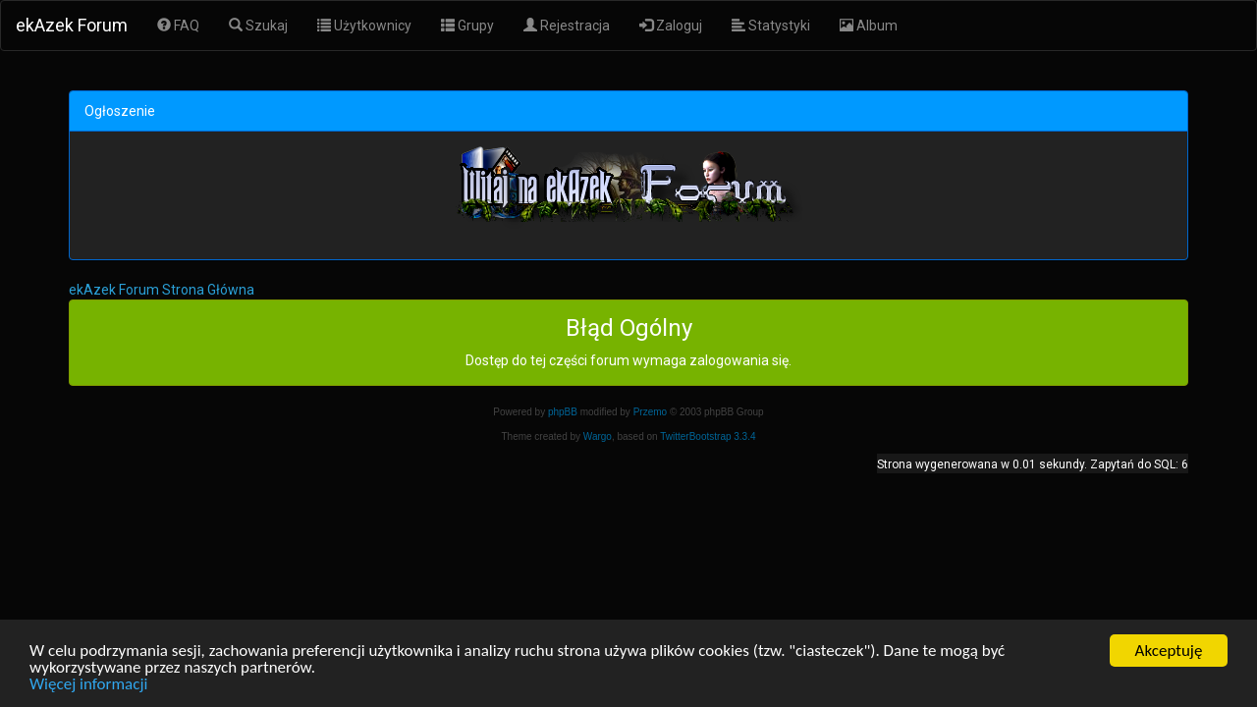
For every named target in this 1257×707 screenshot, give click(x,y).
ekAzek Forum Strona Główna (161, 290)
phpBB (562, 412)
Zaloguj (670, 25)
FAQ (178, 25)
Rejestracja (566, 25)
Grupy (467, 25)
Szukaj (258, 25)
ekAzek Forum (72, 25)
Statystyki (771, 25)
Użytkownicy (364, 25)
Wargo (597, 436)
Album (869, 25)
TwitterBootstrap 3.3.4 (707, 436)
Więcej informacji (88, 685)
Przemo (650, 412)
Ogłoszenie (119, 111)
